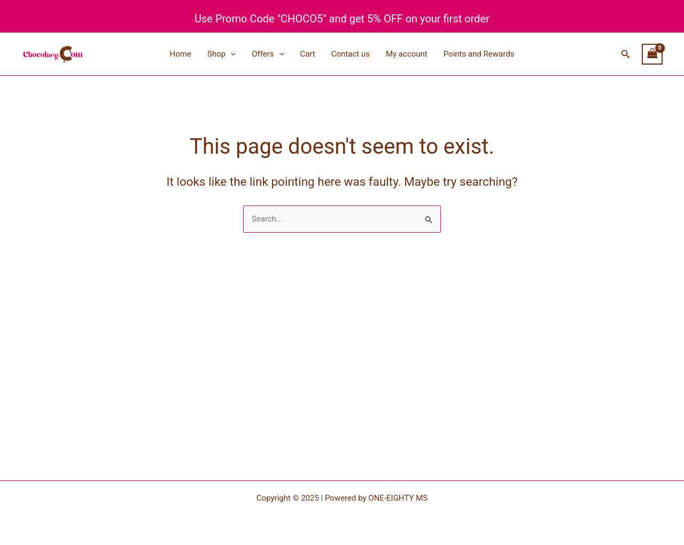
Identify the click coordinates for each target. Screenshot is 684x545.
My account (407, 54)
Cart (307, 54)
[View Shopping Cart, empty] (652, 54)
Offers (268, 54)
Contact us (350, 54)
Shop (221, 54)
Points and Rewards (479, 54)
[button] (626, 54)
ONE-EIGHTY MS (398, 498)
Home (180, 54)
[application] (231, 54)
